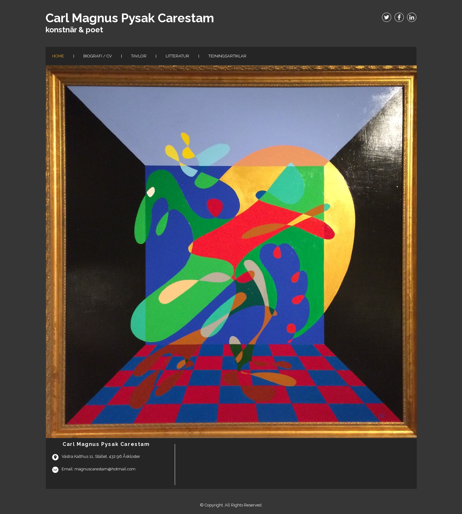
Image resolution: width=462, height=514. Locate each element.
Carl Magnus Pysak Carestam (130, 18)
